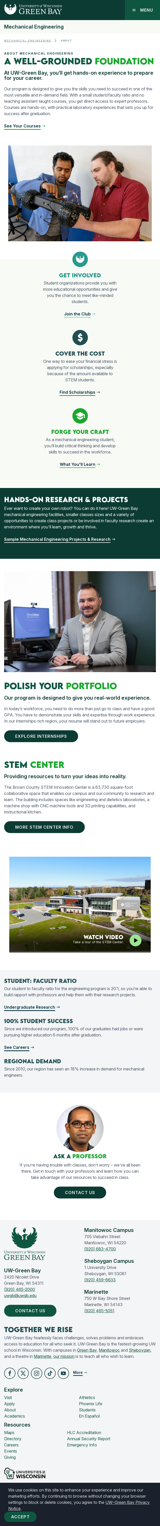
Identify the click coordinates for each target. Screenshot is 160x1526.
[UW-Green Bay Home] (31, 10)
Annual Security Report (88, 1438)
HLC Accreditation (84, 1432)
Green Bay (87, 1350)
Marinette (42, 1356)
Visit (8, 1397)
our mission (63, 1356)
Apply (9, 1403)
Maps (9, 1432)
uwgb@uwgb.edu (20, 1295)
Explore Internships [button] (42, 736)
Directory (12, 1438)
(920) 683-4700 (100, 1248)
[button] (25, 126)
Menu (142, 10)
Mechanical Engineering (34, 26)
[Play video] (135, 940)
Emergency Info (82, 1444)
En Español (89, 1416)
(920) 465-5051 (99, 1310)
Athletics (87, 1397)
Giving (10, 1457)
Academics (14, 1416)
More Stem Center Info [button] (45, 827)
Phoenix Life (90, 1403)
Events (10, 1451)
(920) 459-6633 (100, 1279)
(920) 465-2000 (19, 1289)
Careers (11, 1444)
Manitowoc (109, 1350)
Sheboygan (139, 1350)
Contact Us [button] (80, 1192)
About (10, 1409)
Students (87, 1409)
